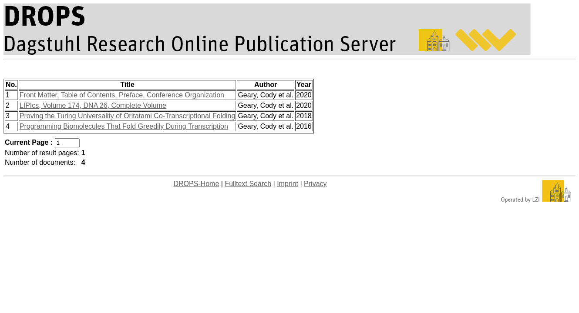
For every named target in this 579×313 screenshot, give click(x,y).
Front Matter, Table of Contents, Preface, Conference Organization (122, 95)
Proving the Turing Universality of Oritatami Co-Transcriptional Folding (128, 116)
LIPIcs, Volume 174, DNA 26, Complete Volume (93, 105)
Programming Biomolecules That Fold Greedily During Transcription (124, 126)
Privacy (315, 183)
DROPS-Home (196, 183)
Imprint (287, 183)
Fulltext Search (248, 183)
